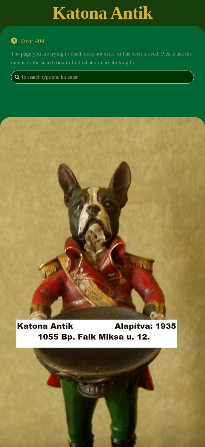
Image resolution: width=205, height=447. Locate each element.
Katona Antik (102, 13)
